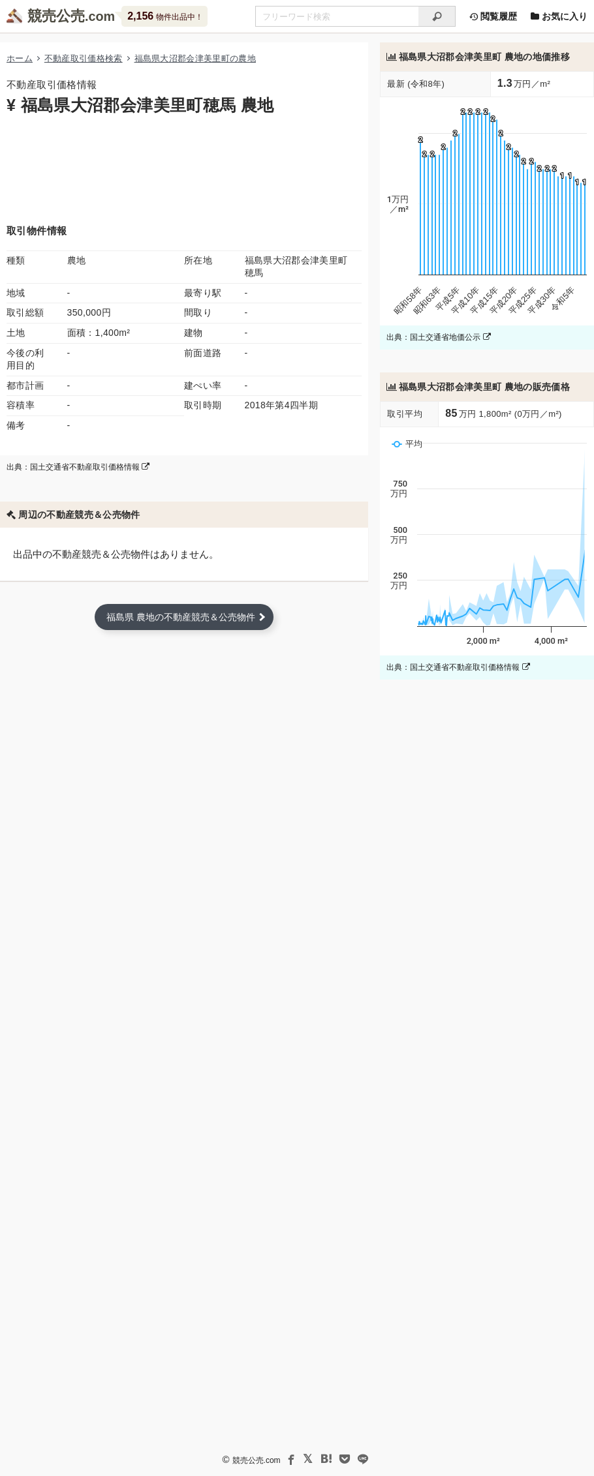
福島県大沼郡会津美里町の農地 (195, 58)
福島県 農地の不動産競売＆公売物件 (180, 617)
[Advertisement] (184, 168)
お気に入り (558, 16)
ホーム (20, 58)
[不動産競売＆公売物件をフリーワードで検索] (336, 16)
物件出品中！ (164, 16)
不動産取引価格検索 (83, 58)
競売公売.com (256, 1460)
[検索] (437, 16)
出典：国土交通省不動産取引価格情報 (78, 467)
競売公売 (56, 16)
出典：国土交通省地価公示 (438, 337)
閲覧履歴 (493, 16)
